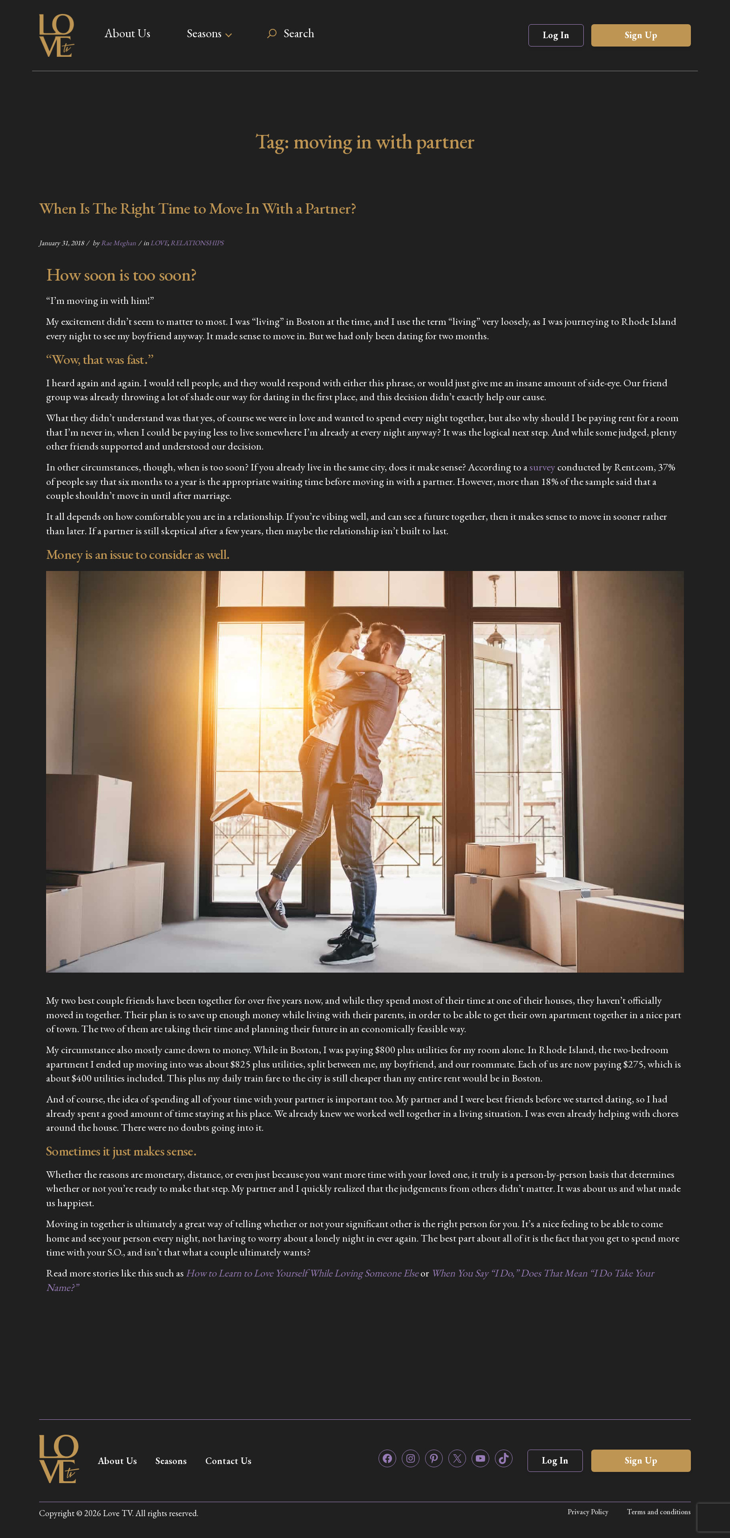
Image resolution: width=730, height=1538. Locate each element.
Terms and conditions (659, 1511)
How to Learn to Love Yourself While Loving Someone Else (302, 1273)
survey (542, 467)
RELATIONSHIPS (196, 242)
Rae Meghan (118, 242)
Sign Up (641, 35)
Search (299, 33)
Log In (556, 35)
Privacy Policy (588, 1511)
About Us (127, 33)
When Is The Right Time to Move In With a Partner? (198, 208)
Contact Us (228, 1461)
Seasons (204, 33)
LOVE (159, 242)
